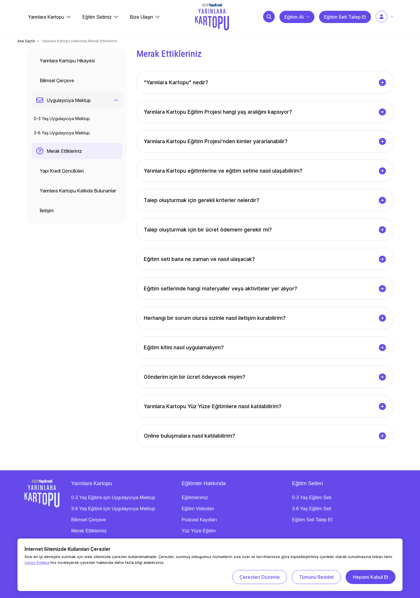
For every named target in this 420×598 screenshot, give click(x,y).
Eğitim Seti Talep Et (312, 519)
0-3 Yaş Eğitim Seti (311, 497)
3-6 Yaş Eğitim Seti (311, 508)
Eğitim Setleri (307, 483)
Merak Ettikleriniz (89, 530)
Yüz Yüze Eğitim (199, 530)
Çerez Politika (36, 562)
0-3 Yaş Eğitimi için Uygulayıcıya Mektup (113, 497)
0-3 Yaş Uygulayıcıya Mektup (62, 118)
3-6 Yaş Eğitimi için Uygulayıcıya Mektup (113, 508)
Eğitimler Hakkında (204, 483)
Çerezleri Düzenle (259, 577)
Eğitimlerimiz (195, 497)
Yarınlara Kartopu (91, 483)
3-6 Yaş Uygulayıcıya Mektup (62, 132)
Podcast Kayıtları (199, 519)
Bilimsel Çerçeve (88, 519)
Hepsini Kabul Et (370, 577)
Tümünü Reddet (316, 577)
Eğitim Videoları (198, 508)
